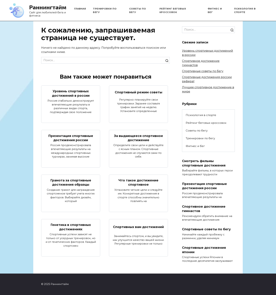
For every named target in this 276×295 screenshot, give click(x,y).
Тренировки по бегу (200, 138)
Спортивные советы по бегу (202, 71)
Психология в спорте (201, 115)
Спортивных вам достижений (138, 227)
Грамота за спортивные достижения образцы (70, 182)
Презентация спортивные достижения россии (70, 138)
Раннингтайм (47, 7)
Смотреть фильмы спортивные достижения (203, 163)
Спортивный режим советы (138, 92)
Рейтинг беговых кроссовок (206, 122)
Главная (80, 8)
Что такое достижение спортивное (138, 182)
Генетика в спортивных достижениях (71, 227)
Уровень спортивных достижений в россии (71, 93)
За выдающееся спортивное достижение (138, 138)
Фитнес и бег (195, 146)
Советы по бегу (197, 130)
